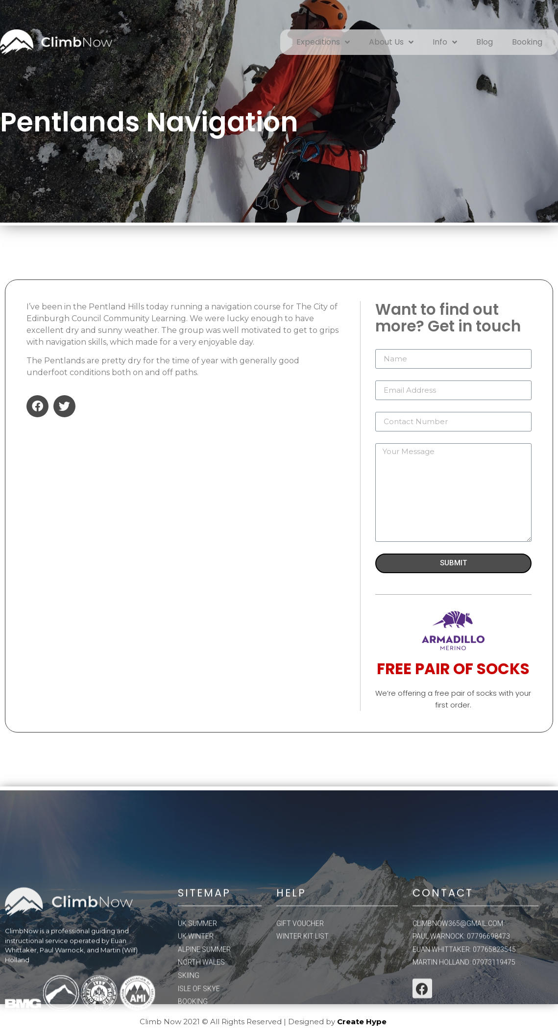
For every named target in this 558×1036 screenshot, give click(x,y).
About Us (391, 42)
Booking (527, 42)
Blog (484, 42)
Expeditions (323, 42)
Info (445, 42)
